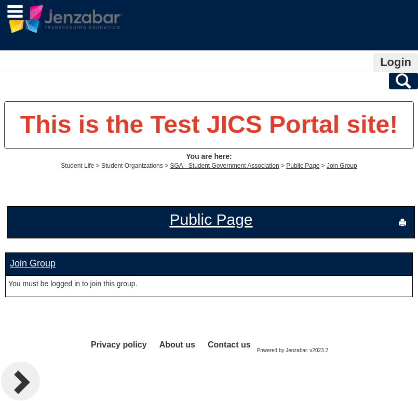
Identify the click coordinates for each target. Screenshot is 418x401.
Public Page (302, 165)
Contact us (229, 344)
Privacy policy (119, 344)
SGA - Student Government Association (224, 165)
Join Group (342, 165)
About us (177, 344)
